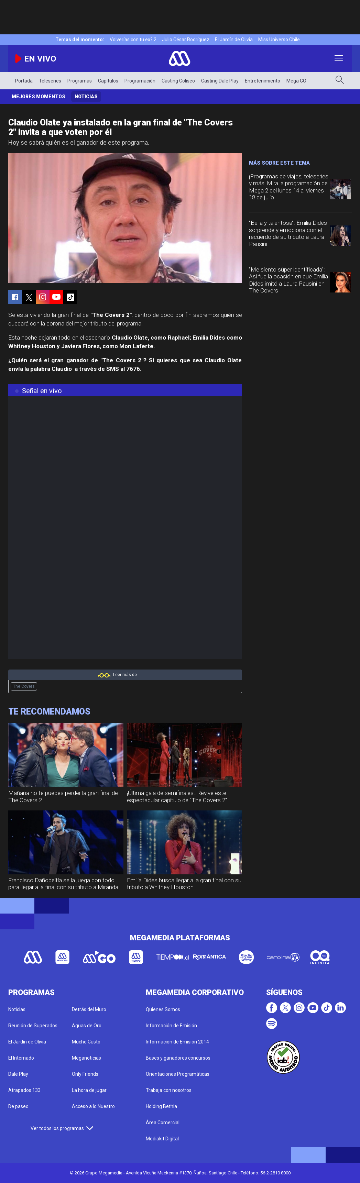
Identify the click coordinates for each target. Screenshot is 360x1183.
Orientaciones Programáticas (177, 1074)
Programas (79, 81)
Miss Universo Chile (279, 39)
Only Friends (85, 1074)
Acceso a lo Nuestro (93, 1106)
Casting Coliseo (178, 81)
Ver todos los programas (62, 1128)
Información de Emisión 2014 (177, 1041)
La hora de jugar (89, 1090)
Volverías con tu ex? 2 (133, 39)
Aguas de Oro (86, 1025)
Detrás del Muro (89, 1009)
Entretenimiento (262, 81)
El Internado (21, 1058)
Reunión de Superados (32, 1025)
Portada (24, 81)
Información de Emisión (171, 1025)
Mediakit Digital (162, 1138)
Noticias (86, 96)
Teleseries (50, 81)
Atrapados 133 (24, 1090)
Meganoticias (86, 1058)
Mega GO (296, 81)
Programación (139, 81)
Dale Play (18, 1074)
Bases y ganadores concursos (178, 1058)
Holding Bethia (161, 1106)
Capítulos (108, 81)
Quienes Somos (163, 1009)
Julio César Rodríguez (185, 39)
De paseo (18, 1106)
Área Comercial (162, 1122)
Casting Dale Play (220, 81)
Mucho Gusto (86, 1041)
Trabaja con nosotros (169, 1090)
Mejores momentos (38, 96)
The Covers (24, 686)
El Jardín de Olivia (234, 39)
